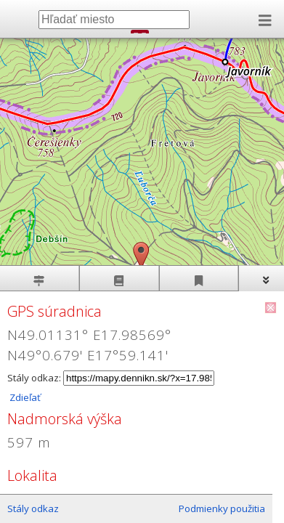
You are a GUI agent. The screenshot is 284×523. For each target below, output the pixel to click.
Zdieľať (24, 397)
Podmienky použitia (222, 508)
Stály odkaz (33, 508)
